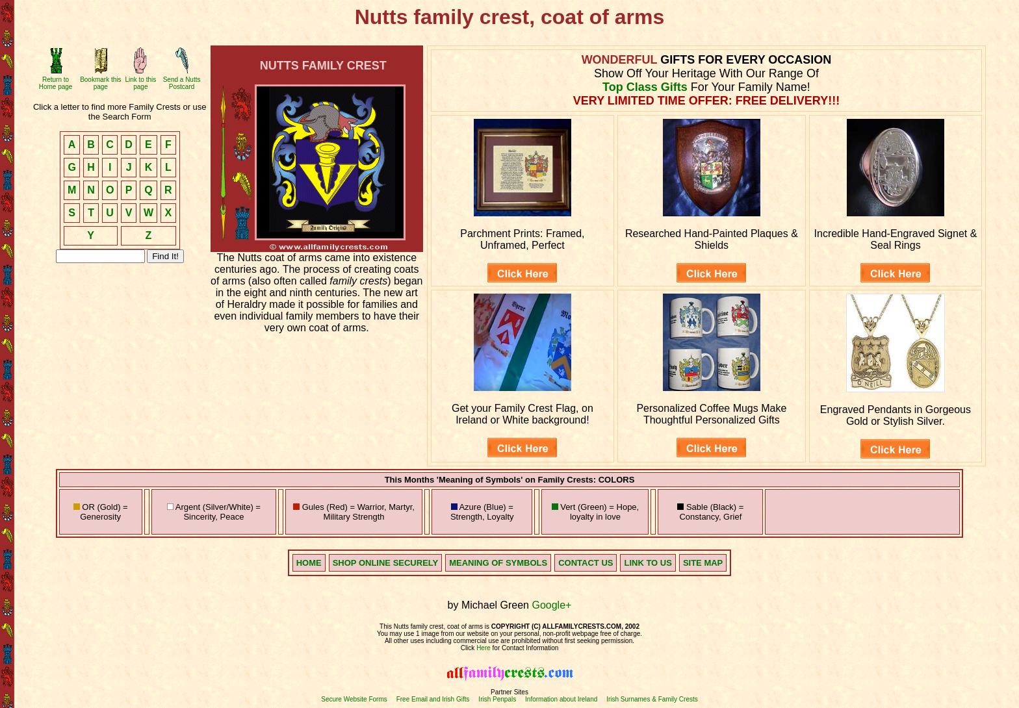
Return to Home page (56, 83)
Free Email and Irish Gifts (433, 699)
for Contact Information (525, 647)
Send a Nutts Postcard (182, 83)
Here (483, 647)
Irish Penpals (497, 699)
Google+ (551, 605)
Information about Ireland (561, 699)
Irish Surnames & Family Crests (652, 699)
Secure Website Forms (354, 699)
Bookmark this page (100, 83)
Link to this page (140, 83)
